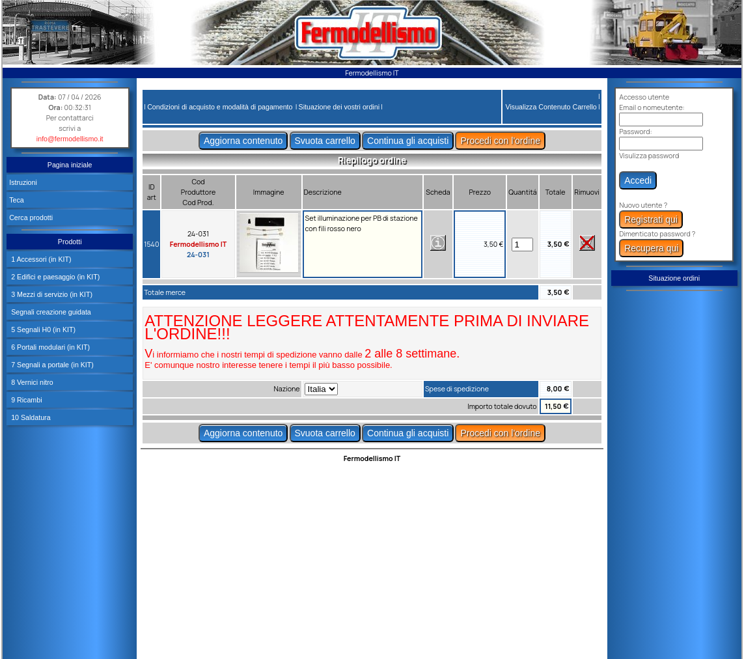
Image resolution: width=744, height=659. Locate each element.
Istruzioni (23, 182)
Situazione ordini (674, 278)
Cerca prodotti (31, 217)
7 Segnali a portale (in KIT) (51, 365)
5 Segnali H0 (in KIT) (42, 329)
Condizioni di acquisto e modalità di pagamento (219, 107)
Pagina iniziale (70, 165)
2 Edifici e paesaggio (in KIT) (54, 277)
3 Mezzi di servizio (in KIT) (50, 294)
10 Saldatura (29, 417)
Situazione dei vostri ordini (339, 107)
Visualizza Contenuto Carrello (551, 107)
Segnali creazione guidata (50, 312)
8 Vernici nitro (31, 382)
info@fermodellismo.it (69, 139)
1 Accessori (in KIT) (40, 259)
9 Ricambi (25, 400)
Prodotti (70, 241)
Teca (16, 200)
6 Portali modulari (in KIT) (49, 347)
